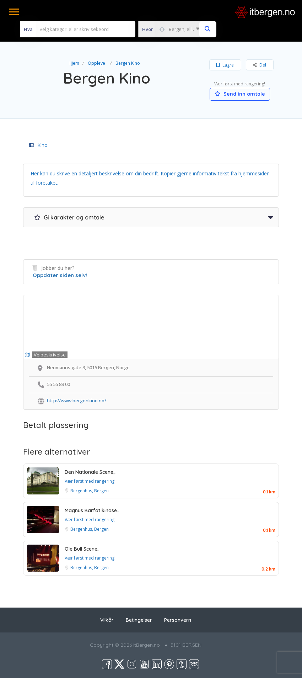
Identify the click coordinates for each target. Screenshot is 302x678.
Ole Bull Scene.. (82, 549)
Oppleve (96, 63)
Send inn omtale (240, 94)
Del (259, 65)
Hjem (74, 63)
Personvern (177, 620)
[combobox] (171, 29)
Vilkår (107, 620)
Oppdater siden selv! (60, 275)
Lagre (225, 65)
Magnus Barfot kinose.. (92, 510)
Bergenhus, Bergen (89, 491)
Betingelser (139, 620)
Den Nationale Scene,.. (91, 472)
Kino (38, 145)
